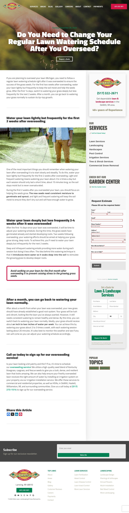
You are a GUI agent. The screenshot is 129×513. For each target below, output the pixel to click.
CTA (107, 98)
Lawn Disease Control (82, 479)
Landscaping (96, 150)
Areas (43, 6)
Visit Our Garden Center (99, 191)
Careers (69, 6)
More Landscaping (107, 489)
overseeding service (20, 369)
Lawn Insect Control (82, 482)
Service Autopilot (113, 284)
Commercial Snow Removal (104, 170)
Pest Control (96, 158)
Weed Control (105, 377)
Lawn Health (94, 377)
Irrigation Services (99, 162)
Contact (87, 6)
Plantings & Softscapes (109, 475)
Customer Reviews (55, 486)
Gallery (59, 6)
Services (34, 6)
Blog (50, 6)
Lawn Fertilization (81, 471)
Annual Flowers (106, 479)
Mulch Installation (107, 482)
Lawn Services (97, 146)
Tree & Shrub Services (101, 166)
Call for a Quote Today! (98, 138)
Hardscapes (95, 154)
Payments (98, 6)
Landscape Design (107, 471)
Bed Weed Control (107, 486)
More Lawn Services (82, 486)
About (78, 6)
